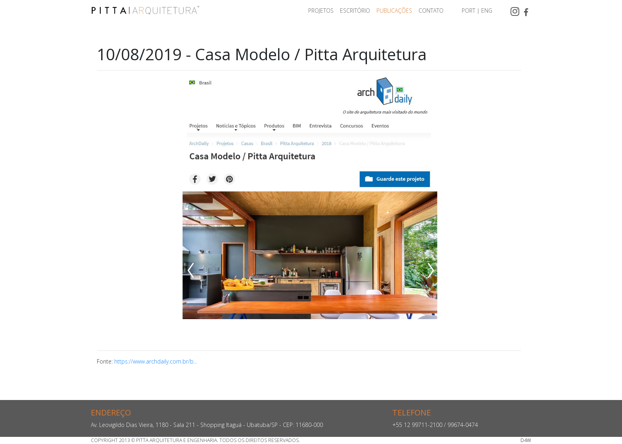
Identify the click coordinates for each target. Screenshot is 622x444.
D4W (525, 440)
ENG (486, 10)
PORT (468, 10)
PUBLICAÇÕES (394, 10)
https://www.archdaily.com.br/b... (155, 361)
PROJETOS (321, 10)
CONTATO (431, 10)
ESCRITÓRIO (355, 10)
